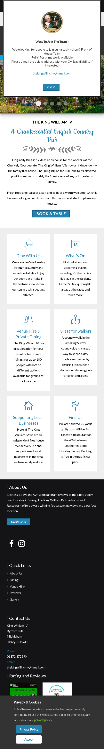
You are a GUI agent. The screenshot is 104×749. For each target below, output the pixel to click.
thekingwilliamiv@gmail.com (26, 667)
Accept (28, 739)
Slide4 (59, 104)
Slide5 (66, 104)
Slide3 (52, 104)
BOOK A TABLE (51, 213)
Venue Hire (17, 586)
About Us (16, 573)
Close (51, 87)
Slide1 (38, 103)
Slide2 (45, 104)
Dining (14, 580)
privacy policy (43, 720)
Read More (18, 521)
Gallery (15, 599)
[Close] (81, 17)
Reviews (15, 593)
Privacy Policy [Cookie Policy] (29, 729)
